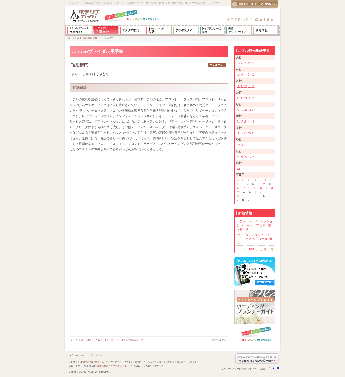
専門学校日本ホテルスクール (96, 362)
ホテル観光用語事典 (87, 38)
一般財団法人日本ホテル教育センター (114, 365)
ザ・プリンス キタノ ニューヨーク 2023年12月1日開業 (254, 238)
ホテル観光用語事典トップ (130, 340)
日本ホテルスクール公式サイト (87, 355)
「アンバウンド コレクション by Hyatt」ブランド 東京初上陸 (254, 225)
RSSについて (257, 249)
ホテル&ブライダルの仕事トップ (97, 340)
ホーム (71, 38)
